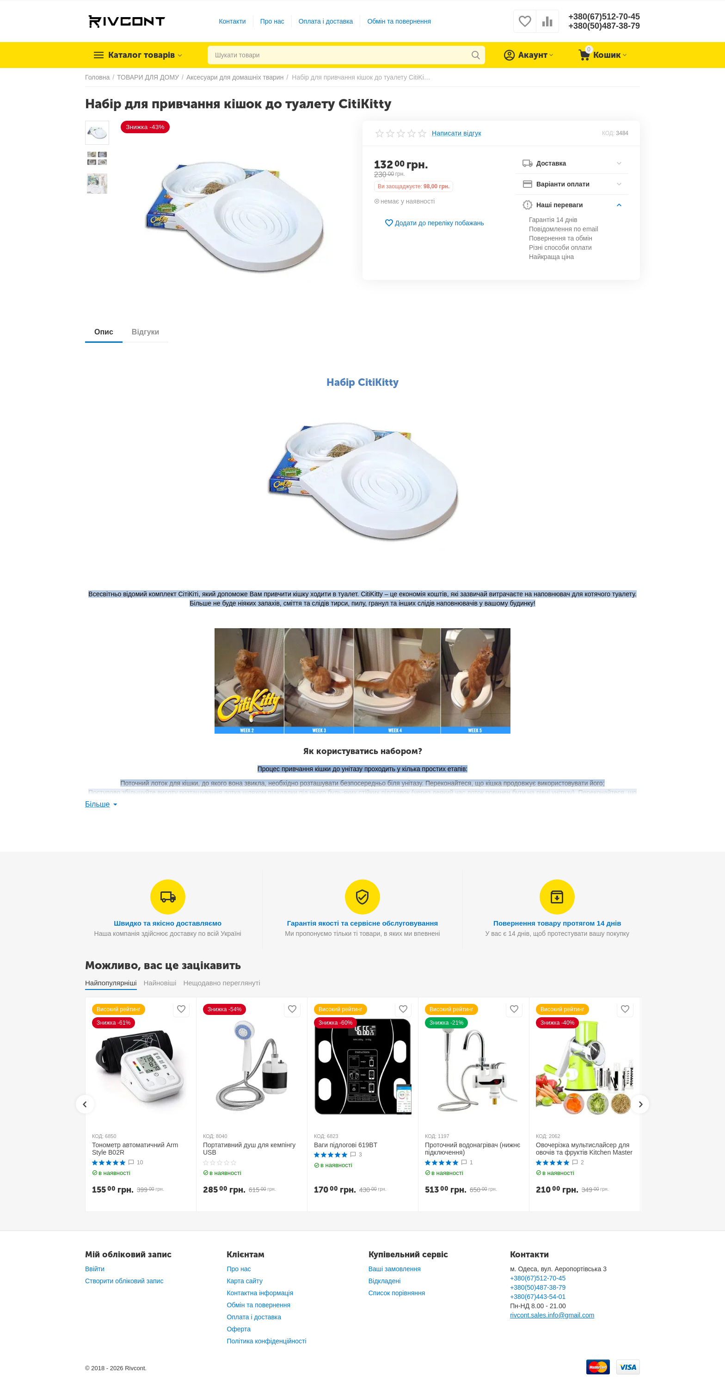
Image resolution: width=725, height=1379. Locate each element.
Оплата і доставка (326, 21)
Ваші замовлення (395, 1269)
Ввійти (94, 1269)
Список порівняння (397, 1293)
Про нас (272, 21)
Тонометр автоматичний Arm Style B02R (135, 1148)
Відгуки (146, 332)
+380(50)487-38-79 (604, 26)
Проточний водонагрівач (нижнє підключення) (472, 1148)
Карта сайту (245, 1281)
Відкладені (385, 1281)
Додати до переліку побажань (434, 223)
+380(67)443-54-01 (537, 1296)
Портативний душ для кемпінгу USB (249, 1148)
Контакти (232, 21)
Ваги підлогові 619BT (345, 1145)
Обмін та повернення (399, 21)
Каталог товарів (141, 55)
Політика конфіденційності (266, 1341)
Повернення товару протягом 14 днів (557, 923)
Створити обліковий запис (124, 1281)
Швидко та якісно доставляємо (167, 923)
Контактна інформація (260, 1293)
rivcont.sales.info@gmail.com (552, 1315)
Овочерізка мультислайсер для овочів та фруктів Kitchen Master (584, 1148)
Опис (103, 332)
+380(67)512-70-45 (604, 16)
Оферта (239, 1329)
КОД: (608, 133)
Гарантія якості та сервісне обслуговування (362, 923)
